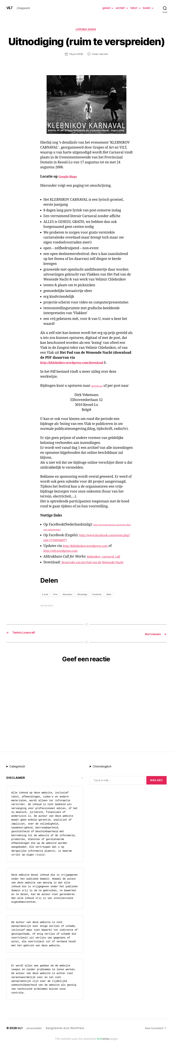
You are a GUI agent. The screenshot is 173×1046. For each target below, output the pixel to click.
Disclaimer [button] (15, 783)
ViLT (10, 8)
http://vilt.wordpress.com (63, 552)
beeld (146, 8)
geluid (106, 8)
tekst (133, 8)
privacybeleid (35, 1033)
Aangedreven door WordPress (67, 1033)
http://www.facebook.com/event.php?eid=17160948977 (86, 541)
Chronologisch (102, 772)
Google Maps (69, 177)
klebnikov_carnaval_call (106, 557)
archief (120, 8)
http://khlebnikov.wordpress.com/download (77, 363)
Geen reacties (100, 55)
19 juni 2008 (75, 55)
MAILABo (156, 785)
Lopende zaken (86, 30)
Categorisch (17, 772)
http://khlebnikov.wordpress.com (89, 547)
